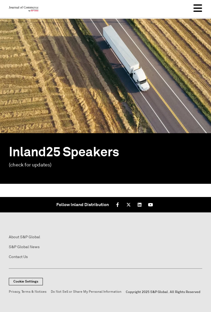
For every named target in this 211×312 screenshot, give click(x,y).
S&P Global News (24, 247)
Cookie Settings (25, 281)
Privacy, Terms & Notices (27, 292)
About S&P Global (24, 237)
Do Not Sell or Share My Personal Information (86, 292)
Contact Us (18, 256)
